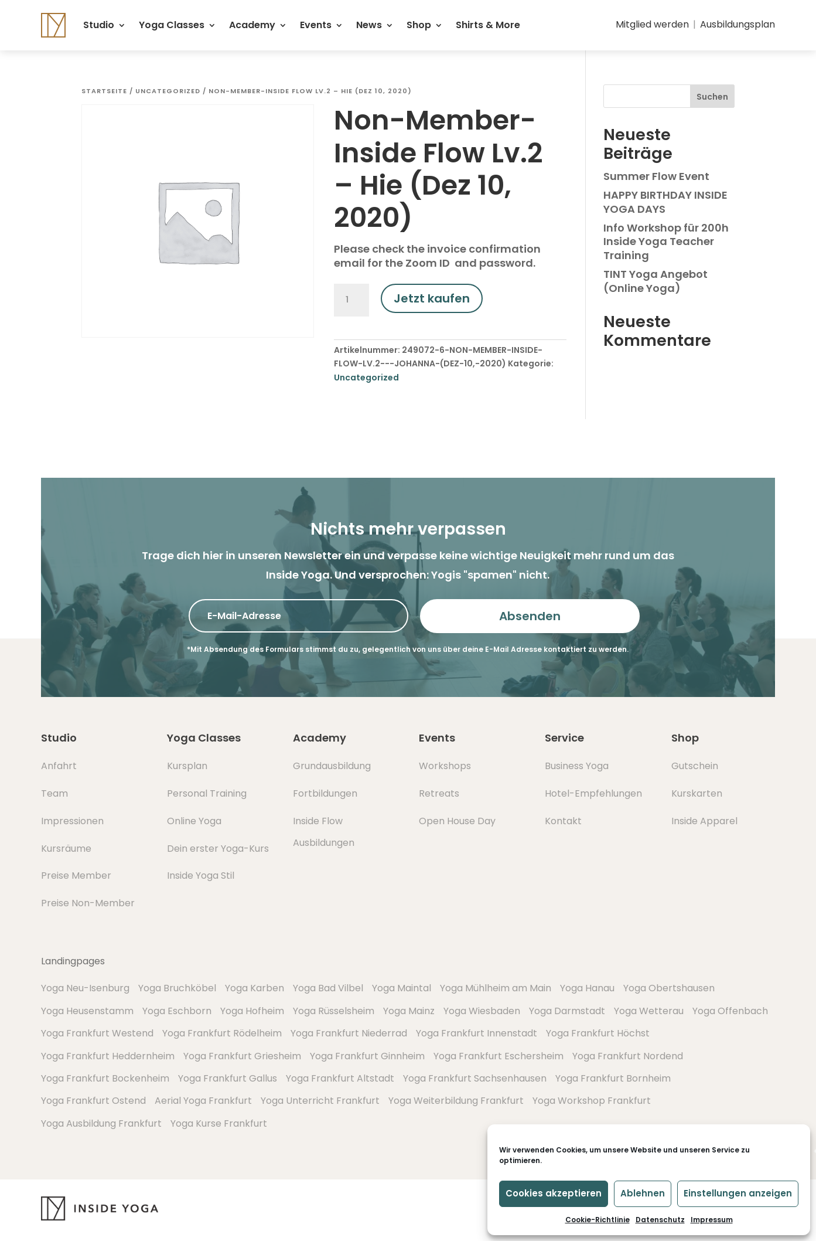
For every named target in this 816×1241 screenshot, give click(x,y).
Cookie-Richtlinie (597, 1220)
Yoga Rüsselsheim (333, 1011)
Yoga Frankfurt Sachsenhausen (475, 1078)
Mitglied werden (652, 24)
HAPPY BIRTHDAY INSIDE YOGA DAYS (665, 202)
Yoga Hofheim (252, 1011)
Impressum (712, 1220)
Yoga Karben (254, 988)
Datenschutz (660, 1220)
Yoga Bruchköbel (177, 988)
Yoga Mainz (409, 1011)
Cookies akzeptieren (554, 1193)
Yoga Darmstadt (567, 1011)
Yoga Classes (171, 25)
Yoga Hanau (587, 988)
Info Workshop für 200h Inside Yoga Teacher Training (666, 241)
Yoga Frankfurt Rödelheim (222, 1033)
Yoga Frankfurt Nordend (627, 1056)
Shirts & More (488, 25)
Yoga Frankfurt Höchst (598, 1033)
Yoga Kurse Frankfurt (218, 1123)
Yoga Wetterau (649, 1011)
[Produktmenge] (351, 300)
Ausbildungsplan (737, 24)
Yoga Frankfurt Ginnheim (367, 1056)
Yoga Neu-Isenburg (85, 988)
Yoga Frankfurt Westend (97, 1033)
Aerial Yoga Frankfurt (203, 1100)
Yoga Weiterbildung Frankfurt (456, 1100)
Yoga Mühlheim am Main (495, 988)
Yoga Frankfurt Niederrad (349, 1033)
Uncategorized (167, 91)
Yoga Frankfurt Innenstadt (476, 1033)
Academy (252, 25)
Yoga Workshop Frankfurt (591, 1100)
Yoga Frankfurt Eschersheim (498, 1056)
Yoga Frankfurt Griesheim (242, 1056)
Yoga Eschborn (176, 1011)
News (369, 25)
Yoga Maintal (401, 988)
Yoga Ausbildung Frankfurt (101, 1123)
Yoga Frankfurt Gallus (227, 1078)
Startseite (104, 91)
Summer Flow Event (656, 176)
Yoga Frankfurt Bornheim (613, 1078)
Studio (98, 25)
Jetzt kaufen (432, 298)
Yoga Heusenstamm (87, 1011)
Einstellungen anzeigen (738, 1193)
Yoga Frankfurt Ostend (93, 1100)
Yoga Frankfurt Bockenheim (105, 1078)
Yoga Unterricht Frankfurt (320, 1100)
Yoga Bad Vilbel (328, 988)
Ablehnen (642, 1193)
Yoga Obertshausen (669, 988)
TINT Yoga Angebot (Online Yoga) (655, 281)
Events (316, 25)
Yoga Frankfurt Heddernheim (108, 1056)
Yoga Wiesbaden (481, 1011)
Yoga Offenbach (730, 1011)
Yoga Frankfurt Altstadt (340, 1078)
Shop (419, 25)
